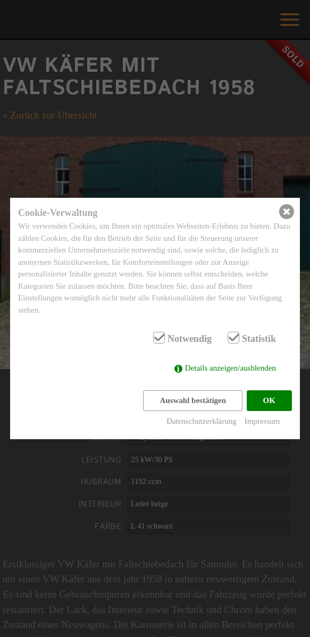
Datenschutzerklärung (201, 421)
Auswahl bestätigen (193, 400)
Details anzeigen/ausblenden (230, 368)
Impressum (262, 421)
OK (269, 400)
